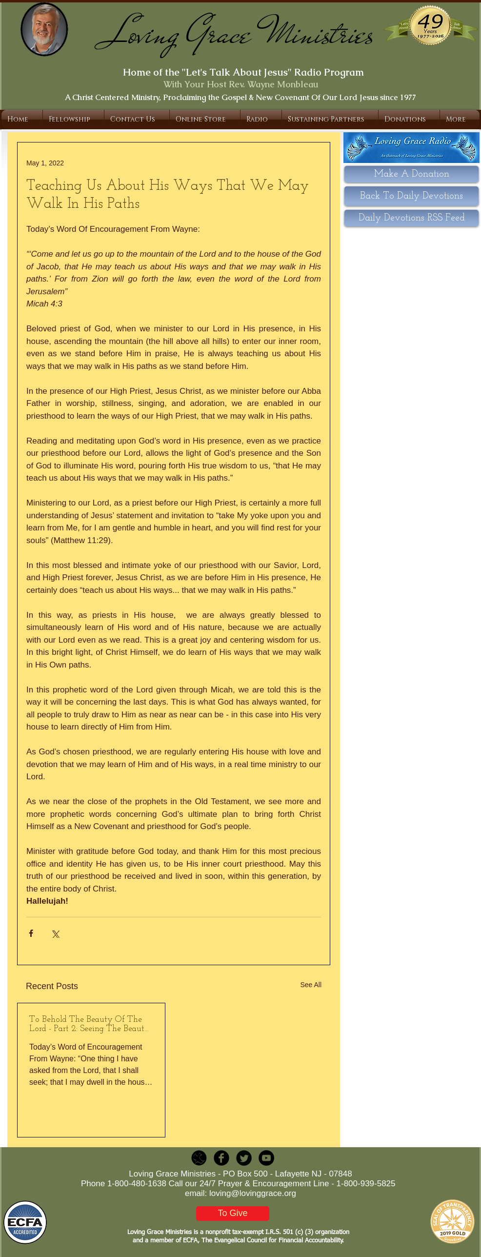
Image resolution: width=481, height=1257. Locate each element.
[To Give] (232, 1213)
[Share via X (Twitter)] (55, 933)
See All (310, 985)
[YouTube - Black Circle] (266, 1158)
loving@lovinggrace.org (252, 1193)
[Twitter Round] (244, 1158)
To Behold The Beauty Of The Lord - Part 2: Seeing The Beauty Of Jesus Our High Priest (89, 1024)
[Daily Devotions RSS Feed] (411, 218)
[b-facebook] (221, 1158)
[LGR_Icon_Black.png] (199, 1158)
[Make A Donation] (411, 174)
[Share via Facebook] (31, 933)
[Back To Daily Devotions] (411, 196)
